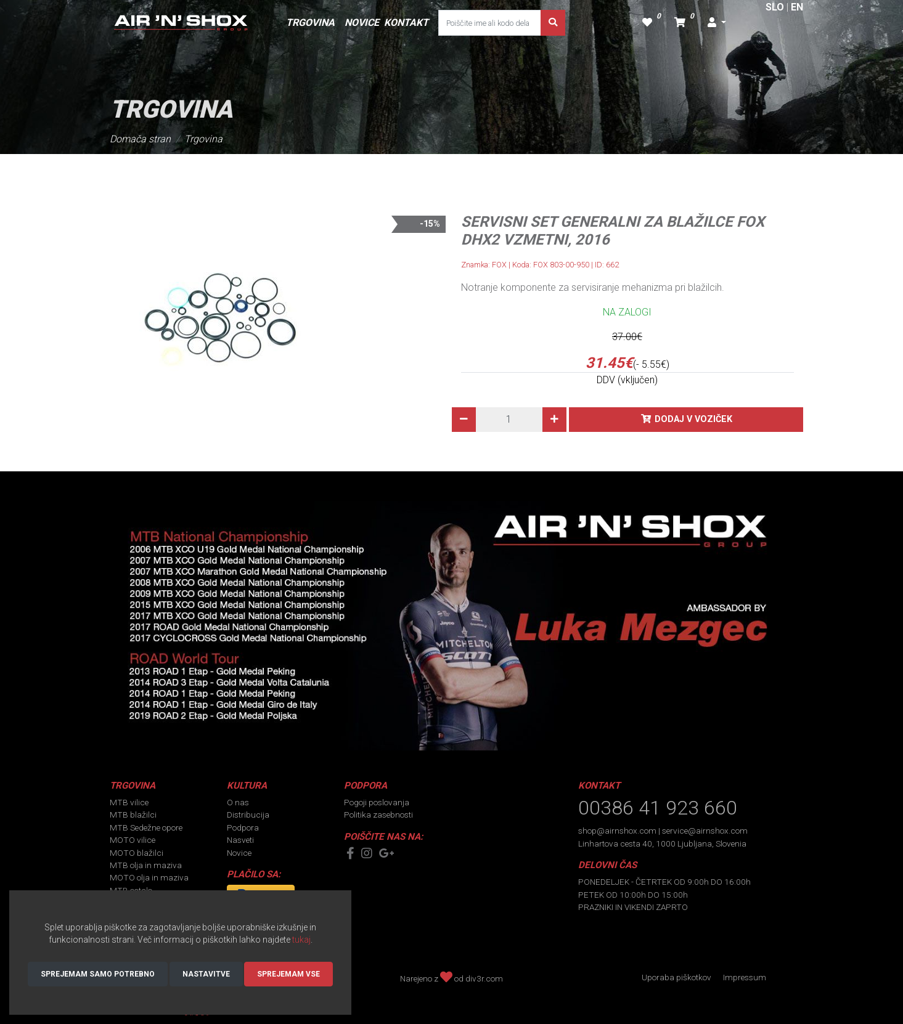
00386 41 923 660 (657, 807)
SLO (775, 7)
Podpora (243, 827)
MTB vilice (129, 802)
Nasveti (240, 840)
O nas (238, 802)
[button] (717, 22)
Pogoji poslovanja (376, 802)
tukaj (301, 940)
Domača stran (140, 139)
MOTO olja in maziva (149, 877)
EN (797, 7)
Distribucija (248, 814)
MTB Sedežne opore (146, 827)
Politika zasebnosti (378, 814)
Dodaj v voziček (693, 419)
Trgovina (203, 139)
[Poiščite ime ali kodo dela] (490, 23)
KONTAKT (406, 22)
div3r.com (484, 978)
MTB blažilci (133, 814)
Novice (239, 853)
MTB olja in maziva (146, 865)
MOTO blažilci (136, 853)
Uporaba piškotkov (676, 977)
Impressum (744, 977)
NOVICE (362, 22)
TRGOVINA (310, 22)
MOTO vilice (132, 840)
